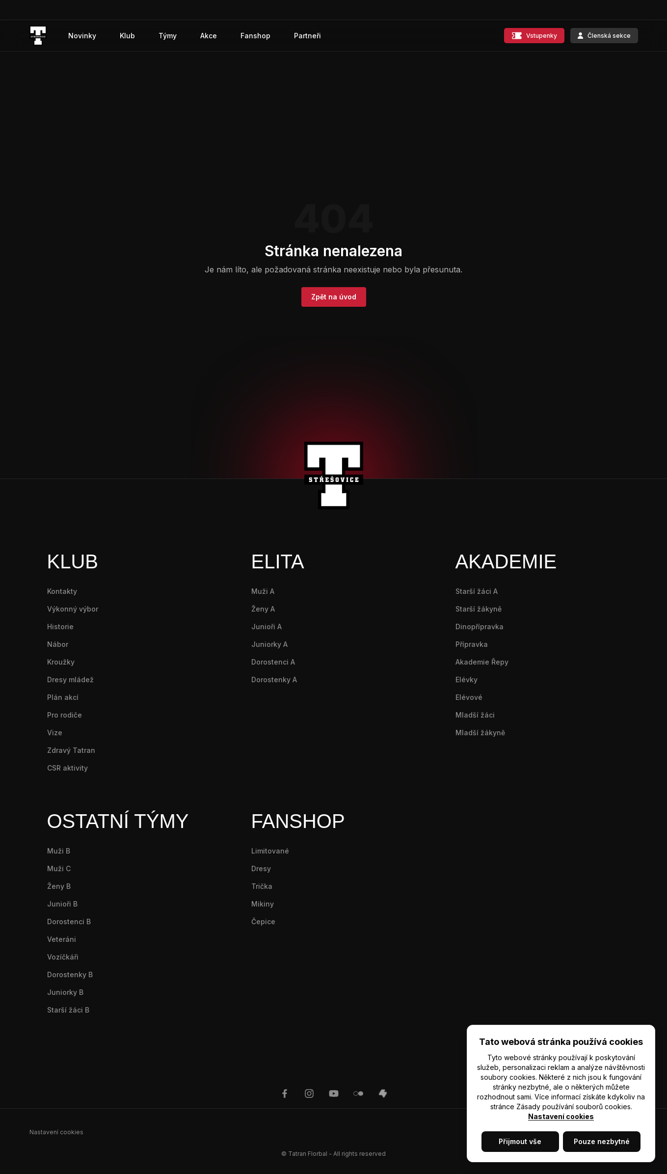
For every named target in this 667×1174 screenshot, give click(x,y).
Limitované (270, 851)
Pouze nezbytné (602, 1141)
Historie (60, 626)
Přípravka (471, 644)
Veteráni (61, 939)
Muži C (59, 868)
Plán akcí (63, 697)
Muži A (262, 591)
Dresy (261, 868)
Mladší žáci (475, 715)
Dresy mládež (70, 679)
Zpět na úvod (333, 297)
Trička (261, 886)
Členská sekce (604, 36)
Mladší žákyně (480, 732)
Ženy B (59, 886)
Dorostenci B (69, 921)
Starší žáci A (476, 591)
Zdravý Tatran (71, 750)
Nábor (57, 644)
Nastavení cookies (561, 1116)
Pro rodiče (64, 715)
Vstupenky (534, 35)
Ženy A (263, 609)
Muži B (58, 851)
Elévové (468, 697)
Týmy (168, 35)
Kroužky (61, 662)
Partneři (307, 35)
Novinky (82, 35)
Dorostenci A (273, 662)
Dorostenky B (70, 974)
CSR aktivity (67, 768)
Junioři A (266, 626)
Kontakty (62, 591)
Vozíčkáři (63, 957)
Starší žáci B (68, 1010)
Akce (208, 35)
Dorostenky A (274, 679)
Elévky (466, 679)
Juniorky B (65, 992)
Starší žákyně (478, 609)
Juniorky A (269, 644)
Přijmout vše (520, 1141)
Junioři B (62, 904)
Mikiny (262, 904)
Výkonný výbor (72, 609)
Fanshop (255, 35)
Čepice (263, 921)
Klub (127, 35)
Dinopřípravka (479, 626)
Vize (54, 732)
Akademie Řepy (481, 662)
